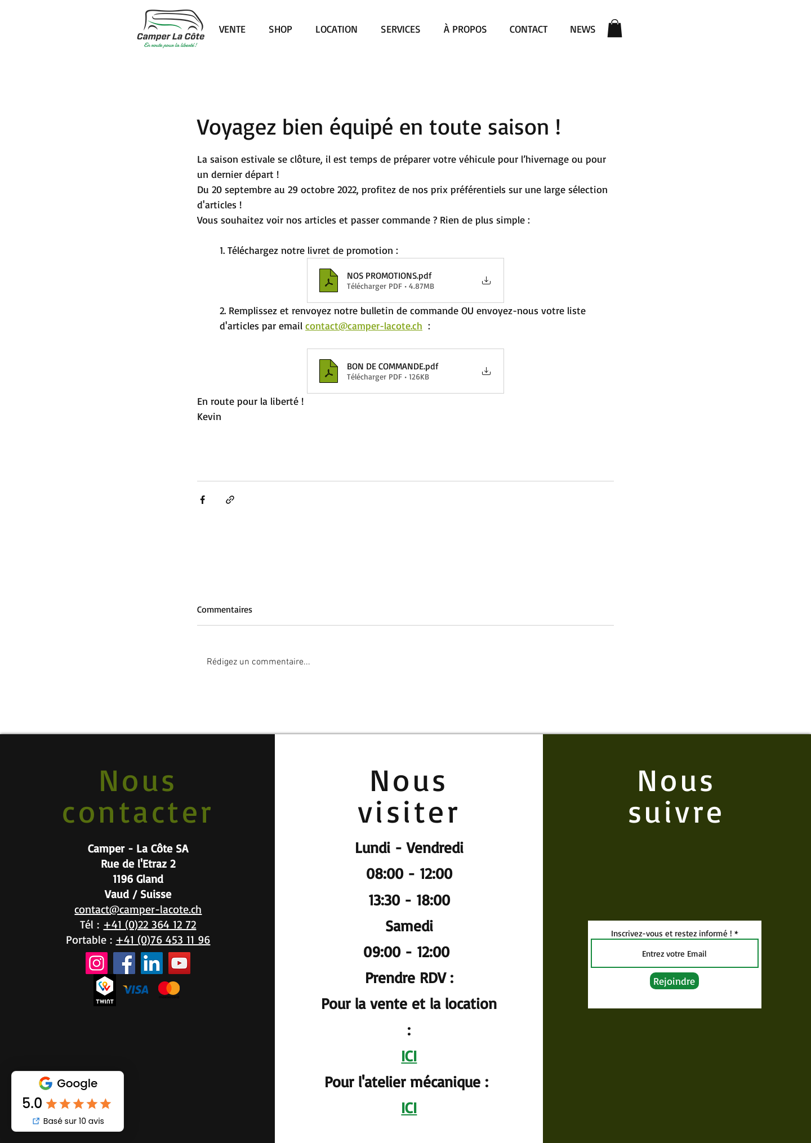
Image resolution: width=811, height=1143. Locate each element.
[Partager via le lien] (230, 499)
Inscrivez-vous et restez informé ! (671, 933)
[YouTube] (179, 963)
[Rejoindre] (674, 980)
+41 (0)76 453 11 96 (162, 939)
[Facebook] (124, 963)
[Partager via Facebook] (202, 499)
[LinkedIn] (152, 963)
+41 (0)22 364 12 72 (149, 924)
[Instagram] (97, 963)
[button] (614, 28)
